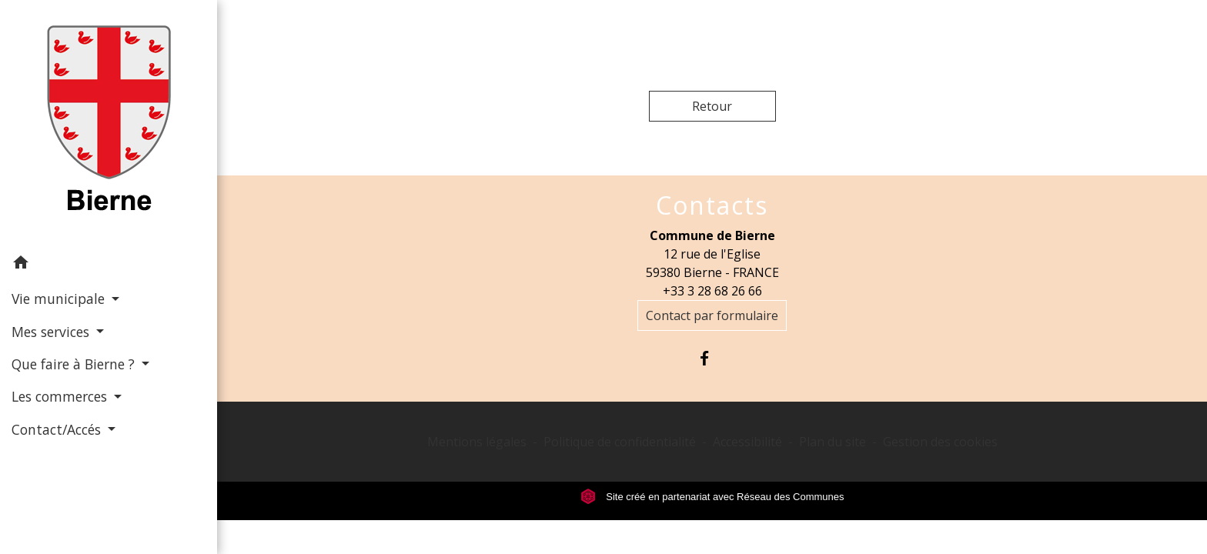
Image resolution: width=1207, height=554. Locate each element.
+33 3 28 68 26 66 (712, 290)
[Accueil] (109, 123)
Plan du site (832, 441)
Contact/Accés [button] (58, 429)
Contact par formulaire (712, 315)
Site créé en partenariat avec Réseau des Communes (712, 496)
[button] (109, 264)
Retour (712, 106)
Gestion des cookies (940, 441)
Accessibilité (747, 441)
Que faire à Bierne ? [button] (75, 364)
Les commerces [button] (61, 396)
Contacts (712, 205)
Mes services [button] (52, 331)
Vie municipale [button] (60, 298)
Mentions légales (477, 441)
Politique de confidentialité (619, 441)
